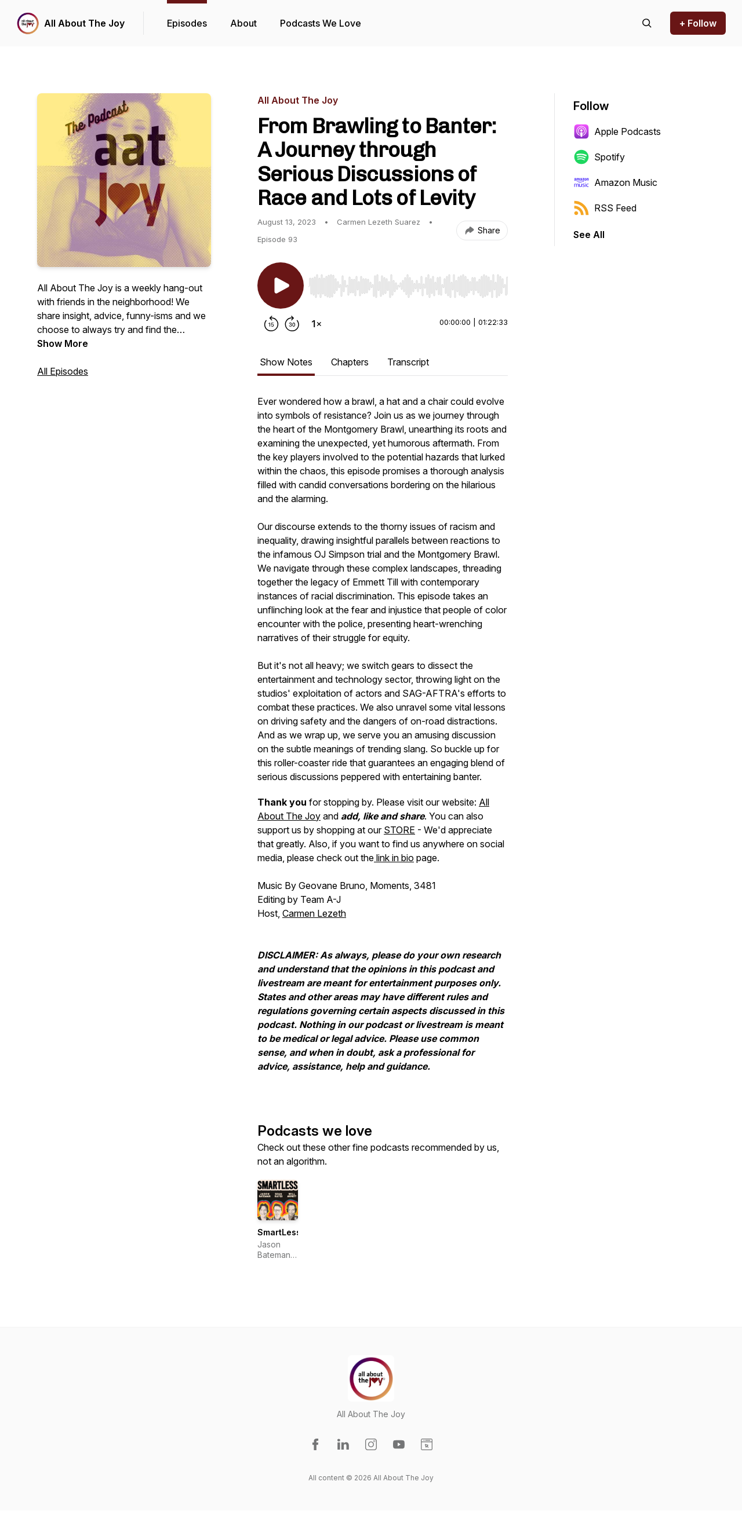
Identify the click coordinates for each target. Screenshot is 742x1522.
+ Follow (697, 23)
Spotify (599, 157)
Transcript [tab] (408, 362)
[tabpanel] (382, 739)
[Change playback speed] (316, 324)
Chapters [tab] (350, 362)
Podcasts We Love (320, 23)
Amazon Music (615, 182)
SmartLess (279, 1232)
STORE (399, 830)
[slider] (408, 286)
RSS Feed (604, 208)
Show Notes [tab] (286, 362)
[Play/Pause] (280, 285)
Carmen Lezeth (314, 913)
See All (589, 234)
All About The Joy (84, 23)
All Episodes (62, 371)
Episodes (187, 23)
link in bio (394, 858)
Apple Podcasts (617, 131)
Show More (62, 343)
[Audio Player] (408, 282)
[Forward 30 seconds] (292, 324)
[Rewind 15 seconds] (271, 324)
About (243, 23)
